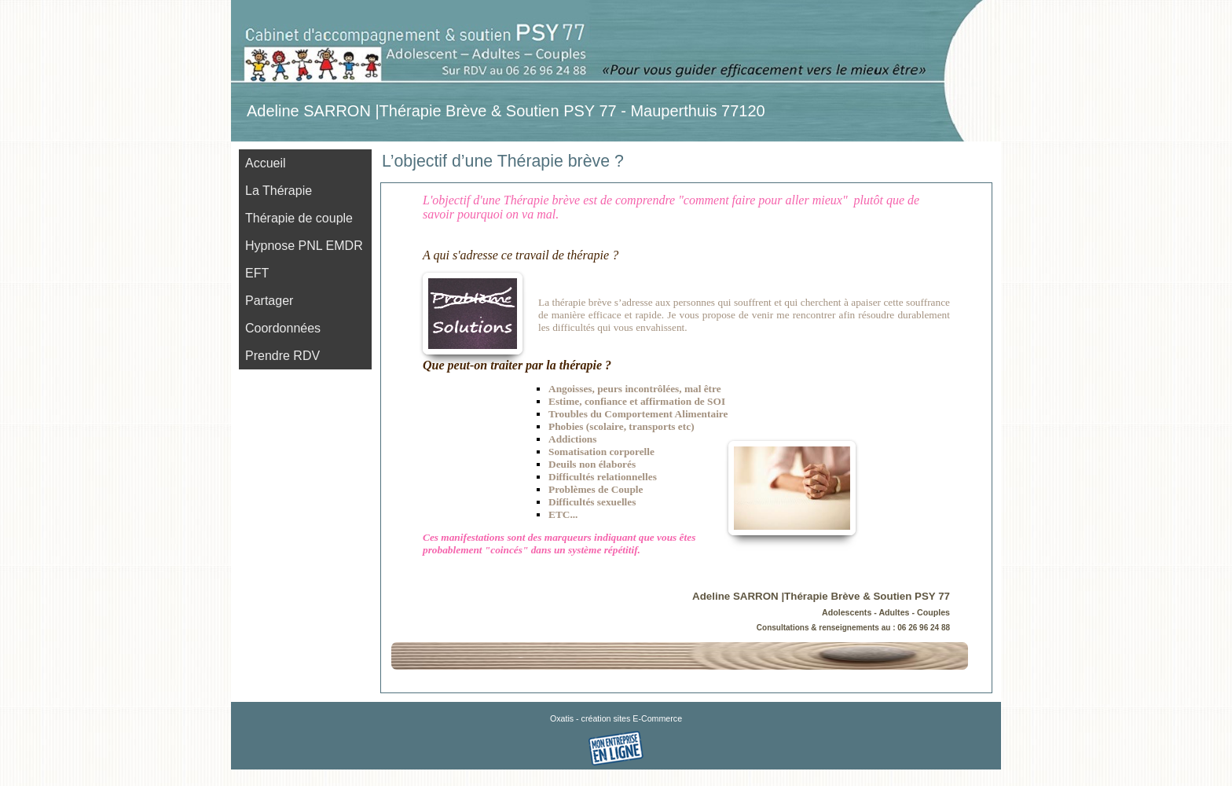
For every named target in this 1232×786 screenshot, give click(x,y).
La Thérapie (278, 190)
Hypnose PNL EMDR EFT (304, 259)
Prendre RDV (282, 355)
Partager (269, 300)
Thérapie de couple (299, 218)
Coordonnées (283, 328)
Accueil (265, 163)
